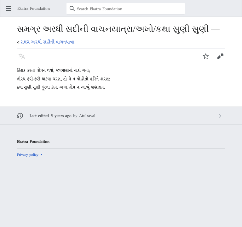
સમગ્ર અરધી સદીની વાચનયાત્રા (47, 41)
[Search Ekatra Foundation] (125, 8)
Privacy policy (27, 154)
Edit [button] (220, 59)
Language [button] (24, 59)
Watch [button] (208, 59)
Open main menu (10, 11)
